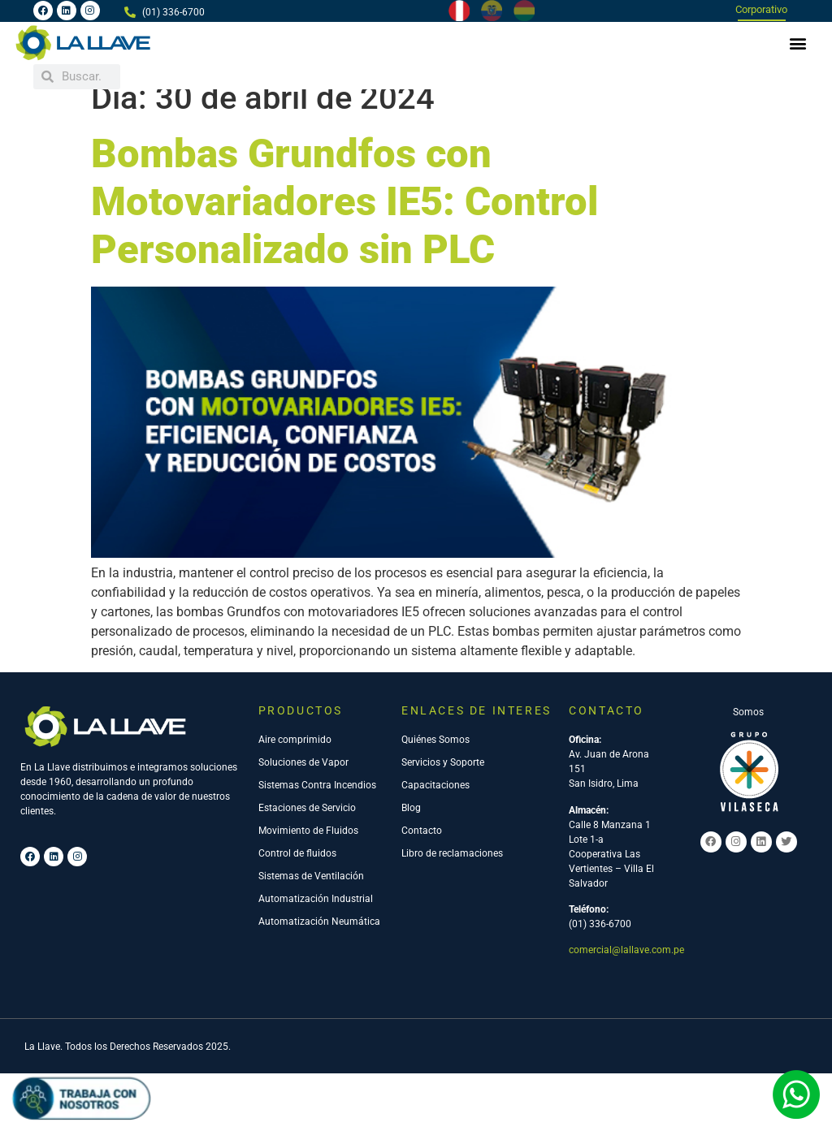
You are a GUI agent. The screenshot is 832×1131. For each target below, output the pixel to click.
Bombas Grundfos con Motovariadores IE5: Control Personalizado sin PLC (344, 219)
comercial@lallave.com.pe (626, 967)
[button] (798, 42)
